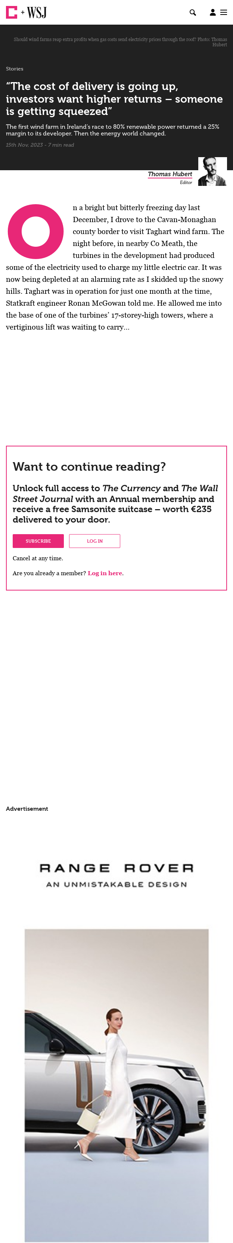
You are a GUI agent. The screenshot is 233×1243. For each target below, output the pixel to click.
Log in (95, 541)
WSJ (33, 9)
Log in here (105, 573)
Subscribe (38, 541)
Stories (15, 69)
